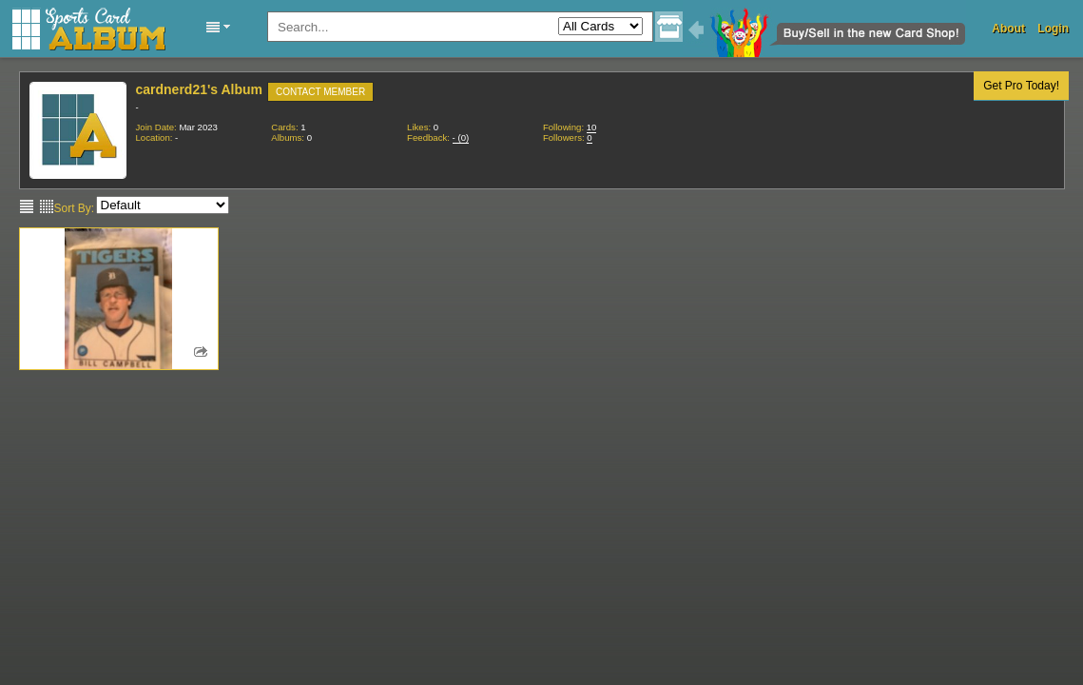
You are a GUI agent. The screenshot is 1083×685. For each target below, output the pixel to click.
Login (1053, 28)
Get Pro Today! (1021, 85)
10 (592, 127)
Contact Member (320, 92)
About (1008, 28)
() (461, 137)
